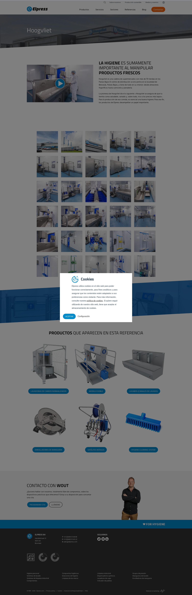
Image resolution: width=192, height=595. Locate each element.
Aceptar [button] (69, 316)
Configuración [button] (84, 316)
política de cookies (95, 301)
